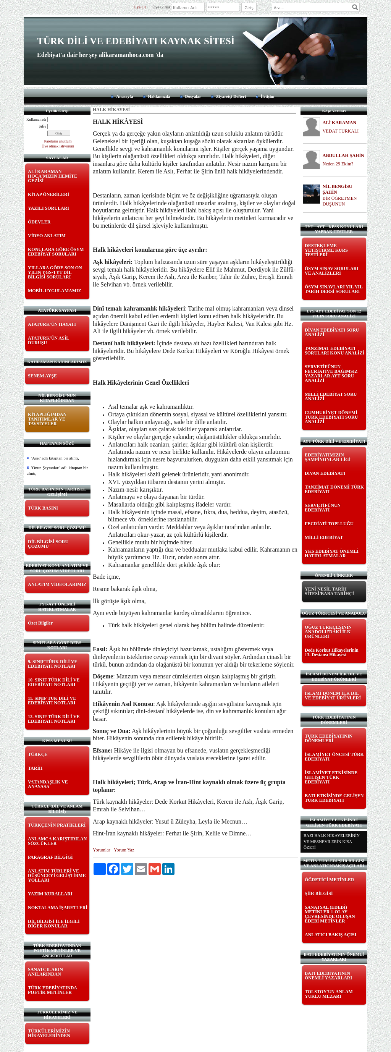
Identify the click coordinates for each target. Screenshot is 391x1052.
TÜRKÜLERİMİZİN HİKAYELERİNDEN (49, 1033)
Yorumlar (101, 850)
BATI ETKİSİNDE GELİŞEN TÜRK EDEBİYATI (334, 798)
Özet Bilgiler (40, 623)
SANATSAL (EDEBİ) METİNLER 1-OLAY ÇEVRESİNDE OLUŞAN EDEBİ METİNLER (330, 914)
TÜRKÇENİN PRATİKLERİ (57, 825)
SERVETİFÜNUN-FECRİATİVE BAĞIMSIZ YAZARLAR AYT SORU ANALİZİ (331, 373)
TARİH (35, 768)
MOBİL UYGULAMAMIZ (54, 290)
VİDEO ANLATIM (47, 235)
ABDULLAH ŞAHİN (343, 155)
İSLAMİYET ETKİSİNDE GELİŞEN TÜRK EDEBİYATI (331, 777)
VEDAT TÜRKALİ (341, 131)
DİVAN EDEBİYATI (325, 473)
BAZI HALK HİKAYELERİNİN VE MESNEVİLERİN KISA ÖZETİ (332, 841)
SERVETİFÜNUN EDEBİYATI (323, 508)
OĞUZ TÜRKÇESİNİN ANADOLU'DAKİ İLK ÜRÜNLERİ (328, 632)
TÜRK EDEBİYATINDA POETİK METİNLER (52, 990)
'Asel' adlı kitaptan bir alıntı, (55, 458)
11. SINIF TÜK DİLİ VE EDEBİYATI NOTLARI (52, 701)
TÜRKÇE (37, 754)
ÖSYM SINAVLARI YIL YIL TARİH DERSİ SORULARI (333, 289)
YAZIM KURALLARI (50, 894)
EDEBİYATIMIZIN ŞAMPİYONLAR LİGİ (328, 457)
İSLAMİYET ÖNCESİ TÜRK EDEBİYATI (334, 757)
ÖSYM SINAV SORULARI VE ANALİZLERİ (332, 271)
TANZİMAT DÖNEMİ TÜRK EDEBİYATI (334, 489)
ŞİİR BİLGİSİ (319, 893)
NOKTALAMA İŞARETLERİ (57, 907)
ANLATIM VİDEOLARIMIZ (57, 584)
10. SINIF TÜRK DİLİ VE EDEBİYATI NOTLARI (53, 682)
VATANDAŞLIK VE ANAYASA (48, 784)
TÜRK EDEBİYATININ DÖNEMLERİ (328, 738)
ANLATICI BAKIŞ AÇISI (330, 934)
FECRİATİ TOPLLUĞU (329, 523)
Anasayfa (124, 96)
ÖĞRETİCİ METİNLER (329, 879)
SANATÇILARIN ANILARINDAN (45, 972)
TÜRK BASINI (43, 508)
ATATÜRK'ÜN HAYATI (52, 324)
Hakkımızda (159, 96)
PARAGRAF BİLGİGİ (50, 857)
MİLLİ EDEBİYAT (324, 537)
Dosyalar (193, 96)
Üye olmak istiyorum (58, 146)
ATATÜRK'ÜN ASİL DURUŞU (48, 340)
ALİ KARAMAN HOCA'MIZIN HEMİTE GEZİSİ (52, 176)
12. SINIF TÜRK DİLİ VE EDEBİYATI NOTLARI (53, 719)
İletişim (267, 96)
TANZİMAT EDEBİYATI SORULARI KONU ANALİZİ (334, 351)
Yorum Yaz (124, 850)
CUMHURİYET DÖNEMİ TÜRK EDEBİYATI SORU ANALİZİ (331, 417)
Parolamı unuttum (58, 141)
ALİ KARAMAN (339, 122)
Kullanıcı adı (36, 119)
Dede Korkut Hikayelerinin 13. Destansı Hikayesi (332, 652)
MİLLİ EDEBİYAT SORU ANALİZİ (331, 396)
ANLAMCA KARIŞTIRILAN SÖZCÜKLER (57, 841)
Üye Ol (140, 7)
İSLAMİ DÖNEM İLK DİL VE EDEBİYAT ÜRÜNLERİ (333, 696)
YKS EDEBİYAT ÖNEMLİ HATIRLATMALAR (332, 553)
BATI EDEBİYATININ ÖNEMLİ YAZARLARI (328, 976)
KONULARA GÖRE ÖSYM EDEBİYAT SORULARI (56, 252)
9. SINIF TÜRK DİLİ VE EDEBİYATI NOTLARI (52, 664)
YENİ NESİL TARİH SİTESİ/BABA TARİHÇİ (329, 591)
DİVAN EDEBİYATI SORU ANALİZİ (332, 332)
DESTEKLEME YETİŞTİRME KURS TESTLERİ (326, 250)
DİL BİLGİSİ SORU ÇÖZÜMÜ (48, 544)
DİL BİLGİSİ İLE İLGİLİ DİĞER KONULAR (54, 924)
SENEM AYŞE (42, 376)
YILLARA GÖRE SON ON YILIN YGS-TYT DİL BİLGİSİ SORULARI (55, 272)
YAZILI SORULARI (48, 208)
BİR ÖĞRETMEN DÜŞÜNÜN (340, 201)
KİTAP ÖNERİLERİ (48, 194)
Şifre (42, 126)
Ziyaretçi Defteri (231, 96)
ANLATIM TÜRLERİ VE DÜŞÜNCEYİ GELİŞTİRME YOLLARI (57, 875)
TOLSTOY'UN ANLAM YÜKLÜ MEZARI (329, 994)
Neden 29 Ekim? (338, 164)
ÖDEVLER (39, 222)
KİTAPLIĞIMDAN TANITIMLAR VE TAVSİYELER (47, 419)
